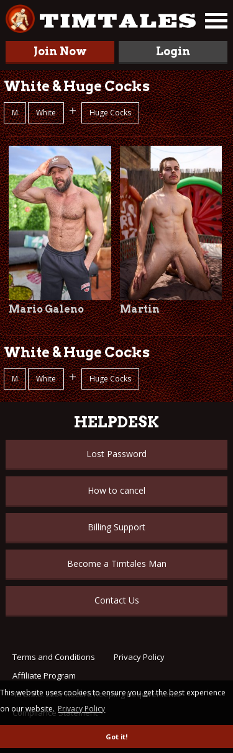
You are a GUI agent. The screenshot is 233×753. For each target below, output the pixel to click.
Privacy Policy (139, 656)
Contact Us (116, 600)
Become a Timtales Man (117, 563)
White (46, 112)
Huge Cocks (110, 112)
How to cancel (116, 490)
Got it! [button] (116, 736)
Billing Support (116, 527)
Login (173, 51)
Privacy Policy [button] (81, 708)
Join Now (60, 51)
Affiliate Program (44, 675)
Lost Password (116, 454)
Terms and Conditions (53, 656)
